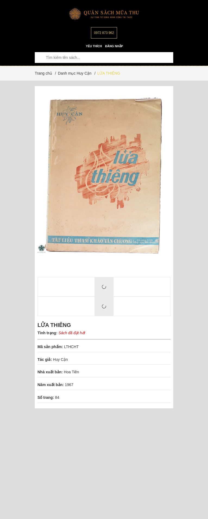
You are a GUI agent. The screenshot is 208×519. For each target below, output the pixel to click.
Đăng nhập (114, 46)
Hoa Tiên (71, 372)
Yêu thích (94, 46)
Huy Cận (61, 359)
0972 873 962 (104, 33)
